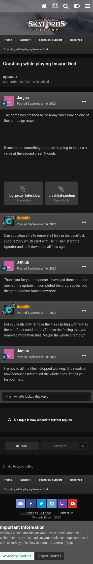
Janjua (12, 77)
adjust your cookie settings (53, 538)
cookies (28, 533)
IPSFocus (45, 513)
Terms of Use (63, 543)
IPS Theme (27, 513)
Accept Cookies (17, 556)
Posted (37, 103)
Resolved (42, 82)
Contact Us (66, 513)
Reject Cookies (49, 556)
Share (22, 446)
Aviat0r (19, 396)
